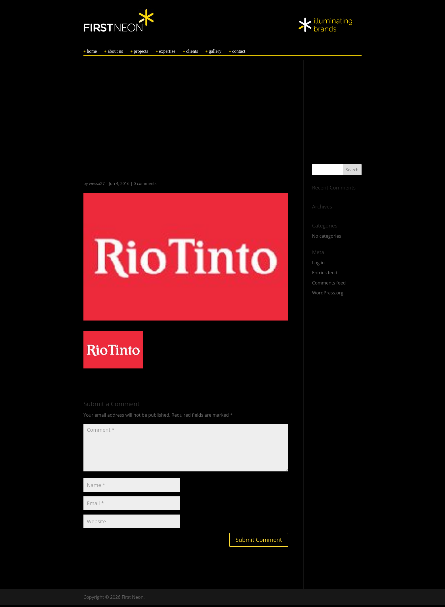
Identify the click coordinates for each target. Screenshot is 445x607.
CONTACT (238, 52)
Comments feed (329, 284)
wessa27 (97, 185)
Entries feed (324, 274)
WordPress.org (327, 294)
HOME (92, 52)
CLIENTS (192, 52)
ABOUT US (115, 52)
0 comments (145, 185)
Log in (318, 264)
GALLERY (215, 52)
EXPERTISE (167, 52)
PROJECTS (141, 52)
